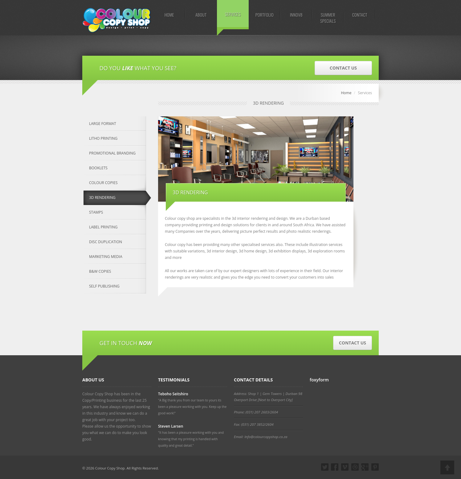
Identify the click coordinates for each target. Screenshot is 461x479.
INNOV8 (296, 14)
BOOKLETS (98, 168)
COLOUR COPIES (103, 182)
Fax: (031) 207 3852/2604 (254, 424)
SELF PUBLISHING (104, 286)
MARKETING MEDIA (105, 256)
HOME (169, 14)
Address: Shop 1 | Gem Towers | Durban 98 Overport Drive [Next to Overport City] (268, 396)
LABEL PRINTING (103, 227)
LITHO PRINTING (103, 138)
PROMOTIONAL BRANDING (112, 153)
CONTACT (359, 14)
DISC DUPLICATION (105, 241)
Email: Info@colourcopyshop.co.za (260, 436)
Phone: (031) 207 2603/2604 (256, 412)
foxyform (319, 380)
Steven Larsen (170, 426)
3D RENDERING (102, 197)
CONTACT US (343, 68)
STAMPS (96, 212)
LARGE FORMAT (102, 123)
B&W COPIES (100, 271)
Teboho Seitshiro (173, 393)
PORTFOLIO (264, 14)
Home (346, 92)
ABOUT (200, 14)
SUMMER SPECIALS (328, 17)
